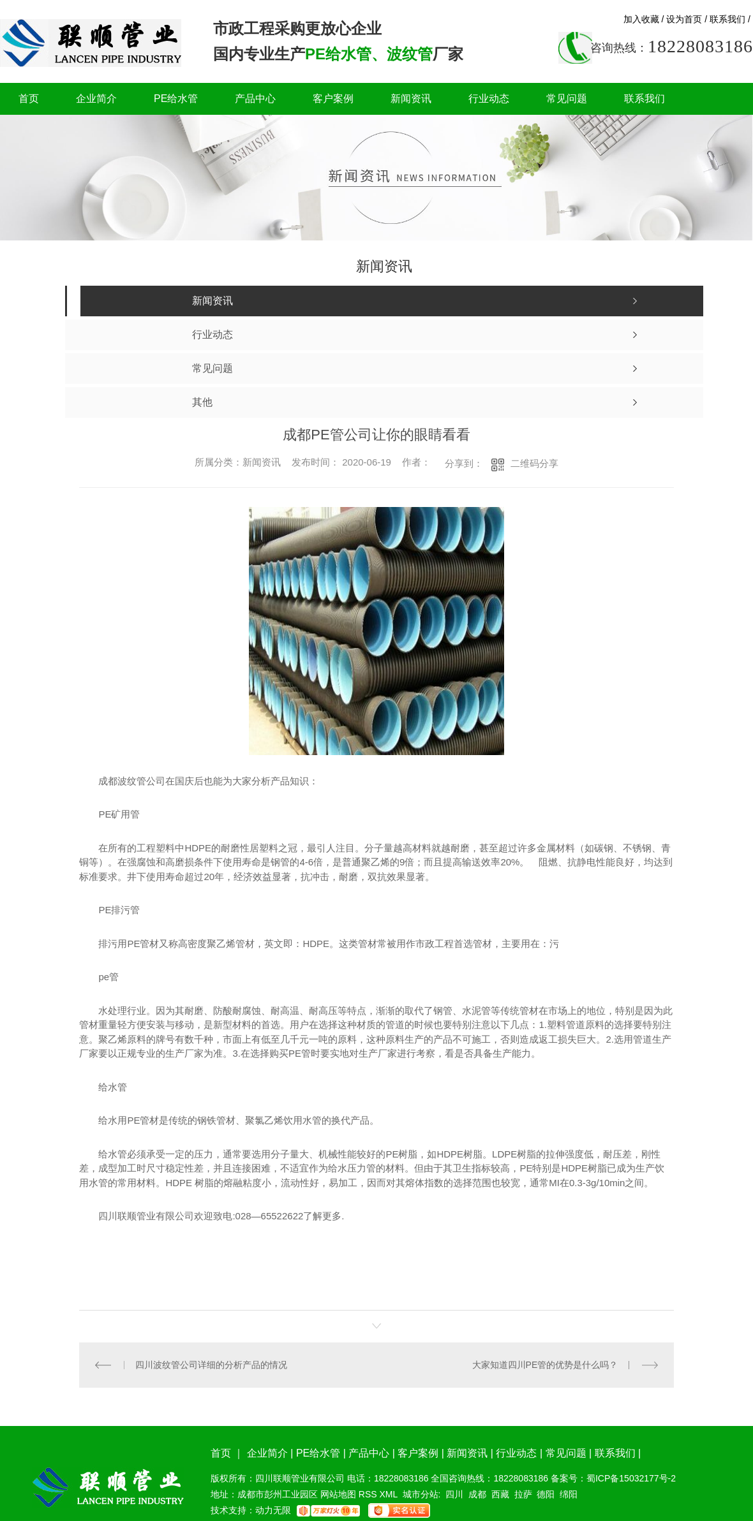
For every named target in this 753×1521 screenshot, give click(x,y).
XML (389, 1494)
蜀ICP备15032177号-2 (631, 1478)
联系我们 (644, 98)
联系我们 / (730, 19)
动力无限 (273, 1510)
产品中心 (255, 98)
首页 (29, 98)
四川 (454, 1494)
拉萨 (523, 1494)
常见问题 (566, 98)
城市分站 (420, 1494)
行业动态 (488, 98)
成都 (477, 1494)
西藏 (500, 1494)
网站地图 (338, 1494)
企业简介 (96, 98)
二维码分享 (534, 463)
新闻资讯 (411, 98)
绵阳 (569, 1494)
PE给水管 (176, 98)
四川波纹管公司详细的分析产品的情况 (211, 1365)
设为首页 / (686, 19)
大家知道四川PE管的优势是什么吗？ (545, 1365)
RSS (369, 1494)
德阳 (546, 1494)
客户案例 (333, 98)
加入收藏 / (643, 19)
